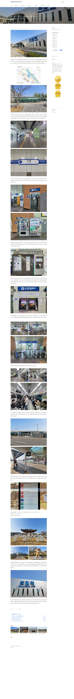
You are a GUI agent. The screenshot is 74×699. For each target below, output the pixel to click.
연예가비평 (54, 45)
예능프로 (56, 70)
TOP (62, 695)
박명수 (61, 67)
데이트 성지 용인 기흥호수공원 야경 (17, 644)
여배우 (62, 65)
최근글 (53, 56)
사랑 (58, 63)
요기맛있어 (36, 5)
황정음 (60, 66)
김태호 (55, 66)
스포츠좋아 (54, 42)
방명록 (48, 5)
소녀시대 (53, 70)
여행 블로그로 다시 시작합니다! (56, 29)
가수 (58, 70)
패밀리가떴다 (58, 65)
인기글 (56, 56)
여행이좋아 (16, 5)
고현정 (58, 66)
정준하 (58, 69)
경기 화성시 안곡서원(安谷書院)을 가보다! (18, 643)
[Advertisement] (29, 327)
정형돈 (53, 72)
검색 (60, 2)
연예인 (53, 66)
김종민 (53, 69)
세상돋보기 (29, 5)
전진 (59, 67)
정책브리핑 (42, 5)
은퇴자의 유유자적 (16, 2)
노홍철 (55, 69)
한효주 (61, 70)
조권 (59, 69)
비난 (59, 63)
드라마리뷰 (54, 43)
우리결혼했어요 (54, 65)
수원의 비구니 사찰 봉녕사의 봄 (16, 647)
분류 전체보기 (55, 32)
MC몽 (55, 71)
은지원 (53, 71)
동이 (57, 71)
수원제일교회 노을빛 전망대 (16, 645)
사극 (54, 67)
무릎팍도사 (59, 71)
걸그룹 (53, 63)
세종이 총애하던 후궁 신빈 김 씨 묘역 (17, 648)
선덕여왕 (56, 63)
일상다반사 (23, 5)
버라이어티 (54, 47)
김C (62, 66)
